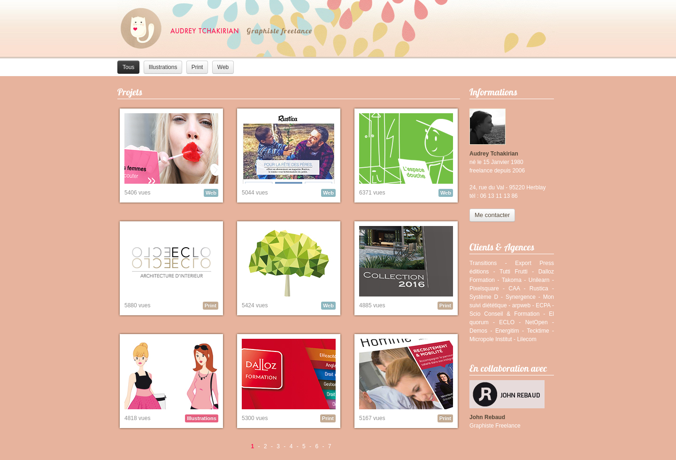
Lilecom (526, 339)
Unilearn (539, 280)
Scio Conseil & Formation (504, 314)
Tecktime (538, 330)
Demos (478, 330)
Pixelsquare (484, 288)
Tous (128, 67)
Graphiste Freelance (495, 425)
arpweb (521, 305)
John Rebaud (487, 417)
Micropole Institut (490, 339)
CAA (514, 288)
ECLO (507, 322)
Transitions (483, 263)
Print (197, 67)
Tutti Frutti (513, 271)
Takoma (512, 280)
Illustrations (163, 67)
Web (223, 67)
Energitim (507, 330)
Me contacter (492, 214)
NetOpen (536, 322)
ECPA (543, 305)
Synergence (521, 297)
